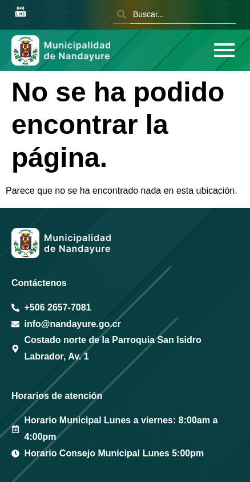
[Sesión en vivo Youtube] (20, 12)
